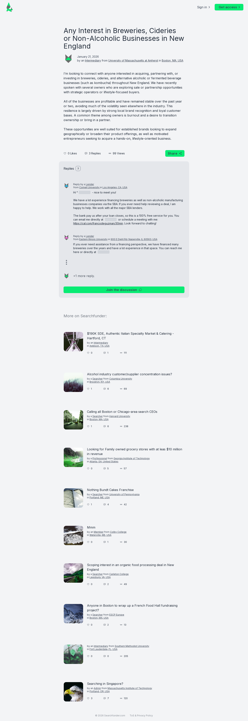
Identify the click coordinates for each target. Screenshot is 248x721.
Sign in (204, 7)
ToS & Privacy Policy (141, 715)
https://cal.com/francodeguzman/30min (98, 223)
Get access (230, 7)
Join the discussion (124, 290)
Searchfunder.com (114, 715)
